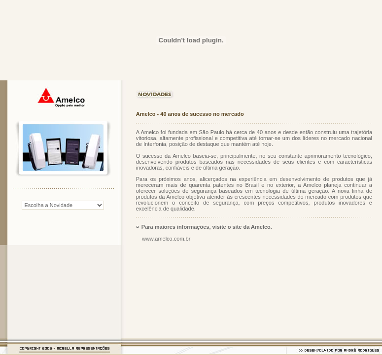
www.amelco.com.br (166, 239)
